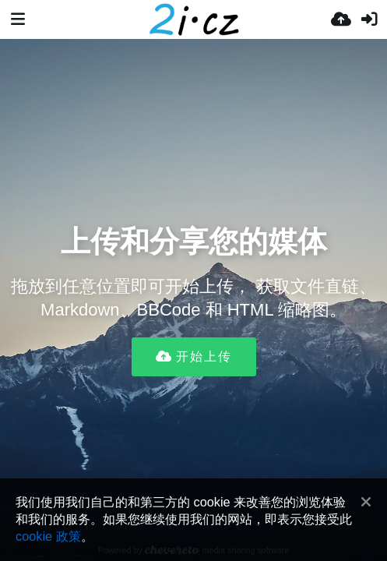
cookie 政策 (48, 536)
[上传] (341, 19)
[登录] (369, 19)
